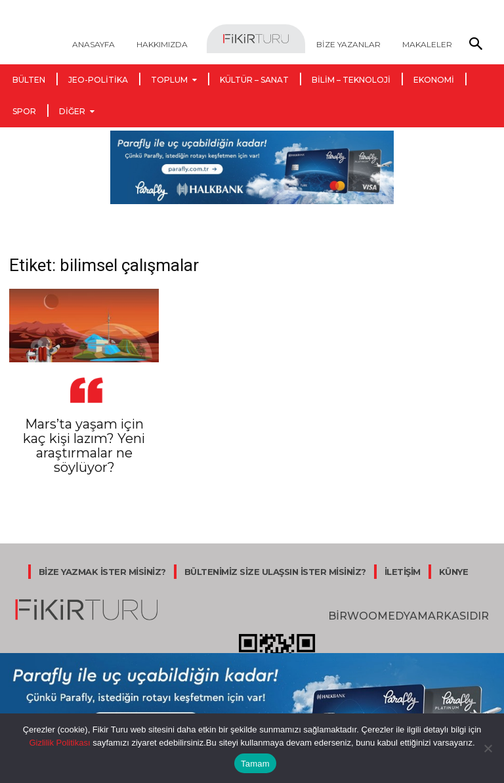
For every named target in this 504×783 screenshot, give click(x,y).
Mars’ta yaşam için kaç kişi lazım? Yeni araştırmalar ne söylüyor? (84, 445)
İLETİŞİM (403, 571)
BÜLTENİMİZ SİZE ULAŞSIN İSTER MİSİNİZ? (275, 571)
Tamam (255, 764)
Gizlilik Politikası (59, 743)
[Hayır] (487, 748)
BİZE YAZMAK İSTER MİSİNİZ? (102, 571)
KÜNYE (454, 571)
